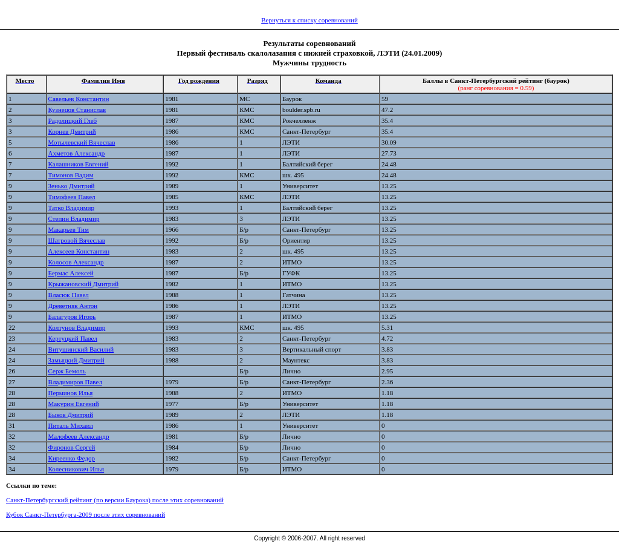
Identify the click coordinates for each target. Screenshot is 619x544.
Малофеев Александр (78, 436)
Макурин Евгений (73, 403)
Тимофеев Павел (72, 196)
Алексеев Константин (78, 251)
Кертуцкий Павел (72, 338)
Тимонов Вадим (71, 175)
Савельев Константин (78, 98)
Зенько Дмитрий (71, 185)
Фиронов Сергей (72, 447)
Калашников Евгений (78, 164)
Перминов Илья (70, 392)
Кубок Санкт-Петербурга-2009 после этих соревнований (85, 514)
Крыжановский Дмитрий (83, 283)
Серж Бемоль (67, 371)
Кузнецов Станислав (77, 109)
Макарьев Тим (68, 229)
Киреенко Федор (71, 458)
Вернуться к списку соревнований (309, 20)
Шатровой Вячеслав (76, 240)
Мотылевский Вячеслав (81, 142)
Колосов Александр (76, 262)
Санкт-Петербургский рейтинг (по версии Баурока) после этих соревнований (115, 499)
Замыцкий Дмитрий (76, 360)
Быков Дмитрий (71, 414)
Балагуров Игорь (72, 316)
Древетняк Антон (73, 305)
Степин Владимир (74, 218)
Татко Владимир (71, 207)
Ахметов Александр (76, 153)
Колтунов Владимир (77, 327)
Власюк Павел (68, 294)
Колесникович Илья (76, 469)
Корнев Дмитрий (72, 131)
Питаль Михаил (70, 425)
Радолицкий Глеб (72, 120)
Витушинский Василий (81, 349)
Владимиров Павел (75, 381)
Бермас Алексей (71, 273)
